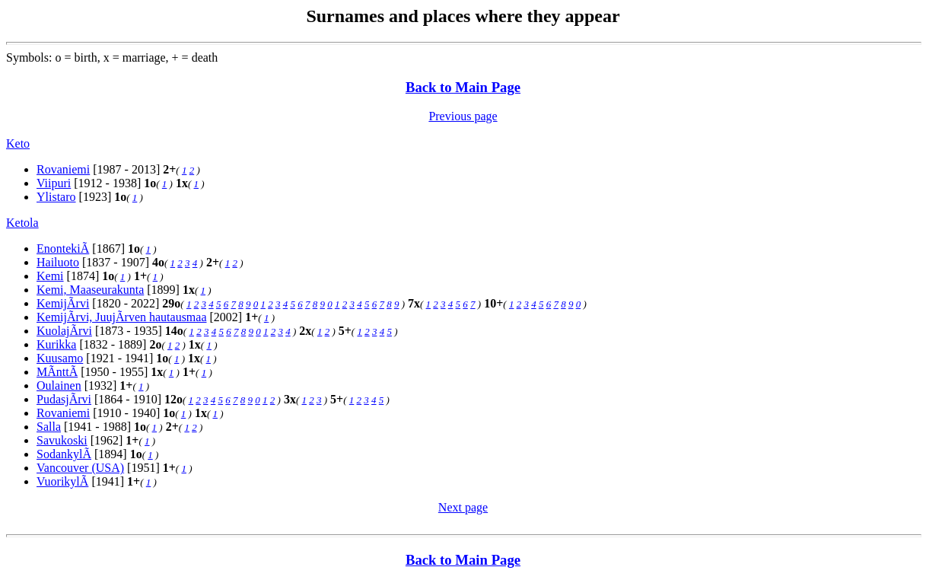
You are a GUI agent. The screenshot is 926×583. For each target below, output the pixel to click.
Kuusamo (60, 358)
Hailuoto (58, 262)
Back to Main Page (463, 87)
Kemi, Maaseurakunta (90, 289)
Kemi (50, 275)
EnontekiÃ (63, 248)
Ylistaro (56, 196)
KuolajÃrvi (64, 330)
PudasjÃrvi (64, 399)
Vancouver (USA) (80, 467)
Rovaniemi (63, 169)
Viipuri (54, 183)
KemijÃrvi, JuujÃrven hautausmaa (122, 317)
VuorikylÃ (62, 481)
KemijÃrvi (63, 303)
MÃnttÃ (57, 371)
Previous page (462, 116)
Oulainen (59, 385)
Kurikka (56, 344)
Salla (49, 426)
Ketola (22, 222)
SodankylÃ (64, 454)
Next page (463, 507)
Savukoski (62, 440)
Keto (18, 143)
